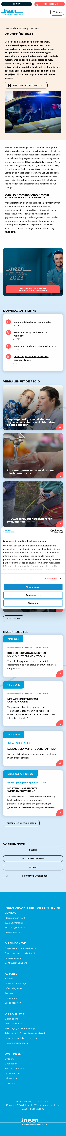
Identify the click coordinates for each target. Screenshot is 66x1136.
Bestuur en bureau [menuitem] (15, 1068)
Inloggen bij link (51, 4)
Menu (59, 12)
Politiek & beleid (13, 1023)
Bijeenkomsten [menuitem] (13, 1002)
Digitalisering (11, 1018)
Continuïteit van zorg (16, 962)
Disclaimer (42, 1101)
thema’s (33, 867)
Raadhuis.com (36, 1108)
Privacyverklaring (23, 1101)
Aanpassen (33, 595)
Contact (16, 4)
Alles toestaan (33, 587)
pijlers (33, 850)
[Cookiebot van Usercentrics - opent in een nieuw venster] (50, 531)
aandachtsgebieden (33, 858)
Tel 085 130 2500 (14, 932)
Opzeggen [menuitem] (10, 1083)
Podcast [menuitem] (9, 993)
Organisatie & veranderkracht (20, 948)
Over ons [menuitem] (9, 1058)
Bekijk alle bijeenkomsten (21, 823)
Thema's (17, 28)
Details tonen (50, 578)
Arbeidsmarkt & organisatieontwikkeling (26, 1033)
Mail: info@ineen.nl (15, 927)
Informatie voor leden (35, 876)
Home (8, 28)
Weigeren (33, 603)
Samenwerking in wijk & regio (20, 953)
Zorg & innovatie (13, 958)
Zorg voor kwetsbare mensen (21, 1038)
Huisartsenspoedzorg (16, 1043)
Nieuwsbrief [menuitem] (11, 998)
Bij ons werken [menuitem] (12, 1073)
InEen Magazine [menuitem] (13, 988)
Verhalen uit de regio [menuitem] (16, 983)
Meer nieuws (14, 618)
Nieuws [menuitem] (9, 978)
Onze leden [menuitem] (11, 1063)
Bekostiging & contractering (20, 1028)
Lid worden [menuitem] (11, 1078)
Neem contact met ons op (29, 85)
